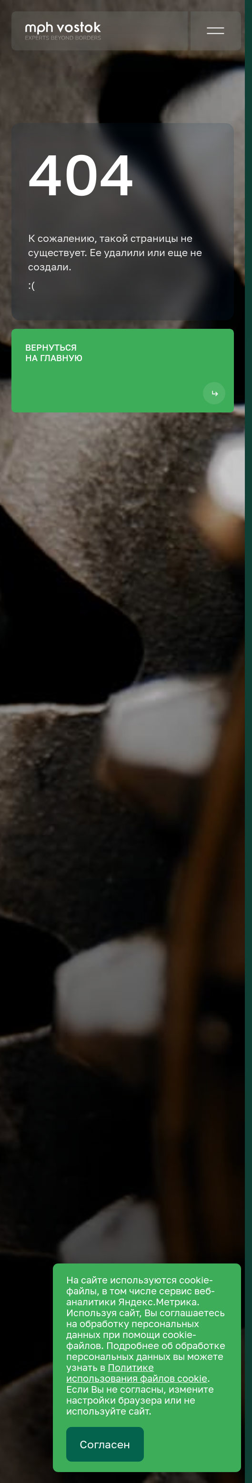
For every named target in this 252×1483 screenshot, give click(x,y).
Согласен (105, 1444)
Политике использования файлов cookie (136, 1373)
